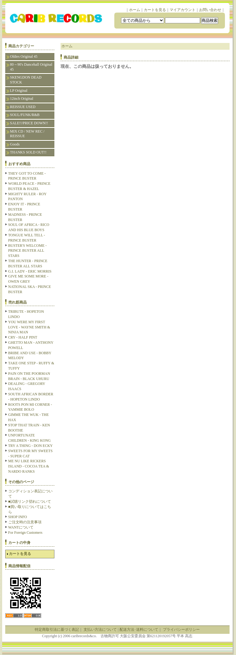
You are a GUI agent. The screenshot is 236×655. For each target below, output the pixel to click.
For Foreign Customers (25, 532)
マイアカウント (182, 10)
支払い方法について (100, 629)
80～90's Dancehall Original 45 (31, 67)
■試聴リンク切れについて (29, 501)
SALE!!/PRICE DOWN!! (29, 123)
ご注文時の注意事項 (24, 522)
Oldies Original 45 (23, 56)
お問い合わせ (210, 10)
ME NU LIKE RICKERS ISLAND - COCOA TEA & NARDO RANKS (28, 466)
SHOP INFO (17, 517)
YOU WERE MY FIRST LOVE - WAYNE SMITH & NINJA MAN (29, 327)
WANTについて (21, 527)
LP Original (19, 90)
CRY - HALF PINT (22, 337)
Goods (15, 144)
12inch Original (21, 98)
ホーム (134, 10)
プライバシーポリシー (181, 629)
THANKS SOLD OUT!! (28, 152)
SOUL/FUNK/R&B (25, 115)
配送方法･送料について (139, 629)
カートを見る (155, 10)
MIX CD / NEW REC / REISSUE (27, 133)
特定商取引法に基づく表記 (57, 629)
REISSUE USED (23, 107)
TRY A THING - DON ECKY (30, 446)
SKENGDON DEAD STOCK (25, 79)
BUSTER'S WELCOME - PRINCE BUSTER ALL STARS (27, 250)
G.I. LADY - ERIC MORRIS (30, 271)
